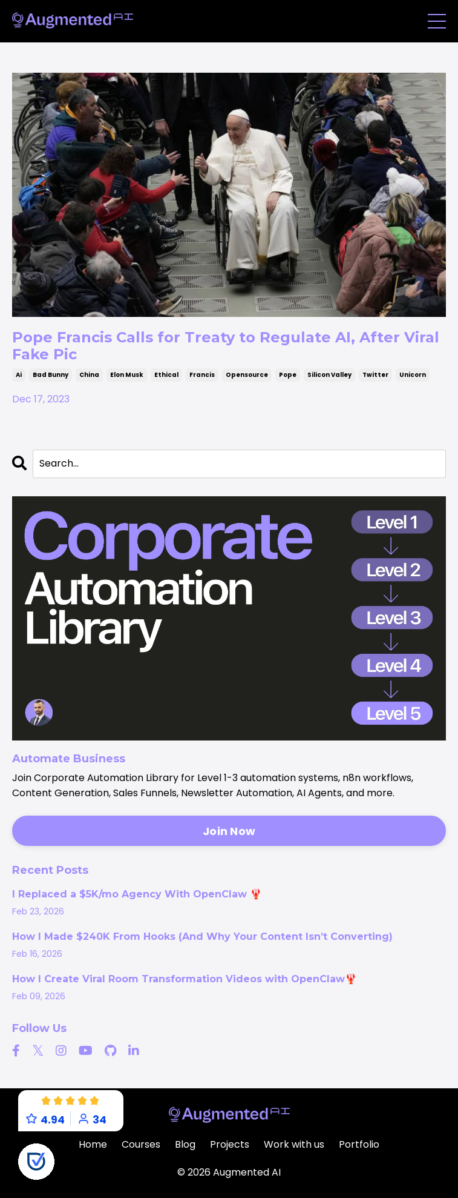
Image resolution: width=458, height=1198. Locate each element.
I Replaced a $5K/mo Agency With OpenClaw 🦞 (137, 894)
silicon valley (329, 374)
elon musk (126, 374)
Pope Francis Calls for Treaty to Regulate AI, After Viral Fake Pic (225, 345)
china (89, 374)
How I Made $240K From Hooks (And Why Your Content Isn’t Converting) (202, 936)
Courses (141, 1144)
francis (202, 374)
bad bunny (50, 374)
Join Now (229, 831)
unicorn (412, 374)
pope (287, 374)
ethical (166, 374)
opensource (247, 374)
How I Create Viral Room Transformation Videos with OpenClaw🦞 (184, 979)
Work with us (294, 1144)
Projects (229, 1144)
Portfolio (359, 1144)
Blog (185, 1144)
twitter (375, 374)
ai (19, 374)
